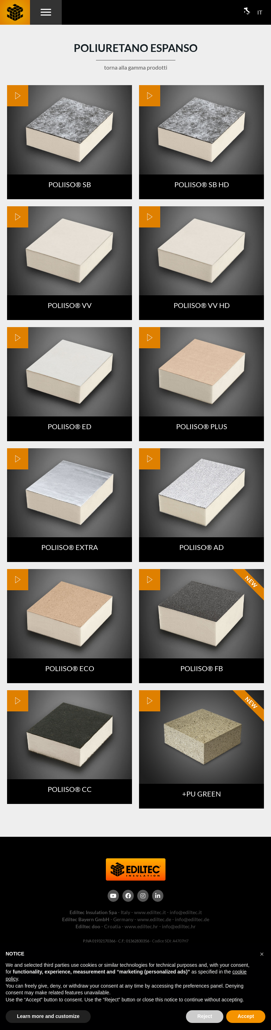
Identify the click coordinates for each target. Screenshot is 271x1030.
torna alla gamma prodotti (135, 67)
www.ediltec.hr (141, 926)
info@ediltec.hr (179, 926)
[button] (261, 954)
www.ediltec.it (150, 912)
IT (259, 12)
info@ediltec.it (186, 912)
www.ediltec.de (154, 919)
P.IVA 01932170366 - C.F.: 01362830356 (116, 941)
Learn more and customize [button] (48, 1016)
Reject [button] (204, 1016)
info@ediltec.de (192, 919)
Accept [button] (245, 1016)
